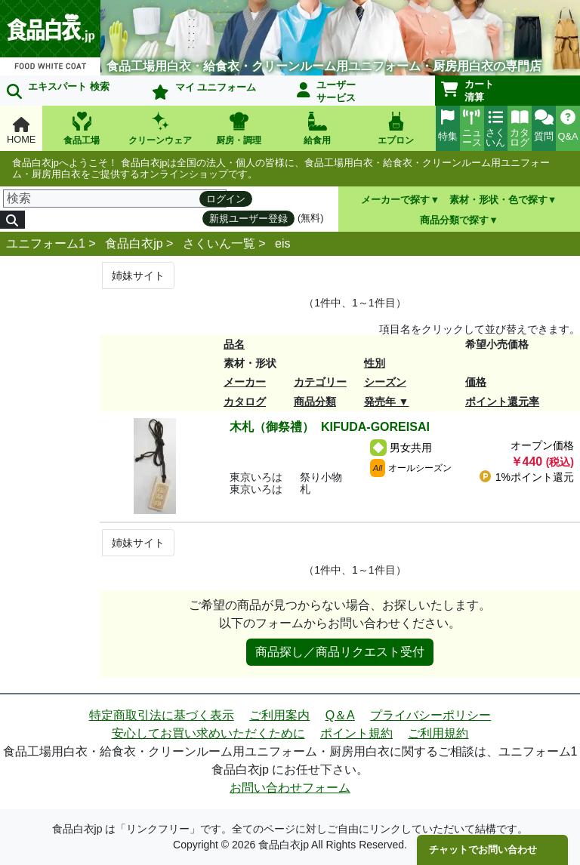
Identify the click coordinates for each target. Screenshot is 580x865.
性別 (374, 363)
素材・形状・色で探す (498, 199)
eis (282, 243)
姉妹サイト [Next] (138, 275)
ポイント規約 (356, 733)
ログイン (225, 199)
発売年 (380, 402)
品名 (234, 344)
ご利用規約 (438, 733)
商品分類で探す (454, 220)
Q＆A (340, 715)
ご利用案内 (279, 715)
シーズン (385, 382)
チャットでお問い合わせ (483, 849)
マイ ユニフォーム (204, 91)
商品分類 (315, 402)
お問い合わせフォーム (290, 787)
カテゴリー (320, 382)
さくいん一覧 (219, 243)
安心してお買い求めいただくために (208, 733)
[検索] (115, 198)
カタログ (245, 402)
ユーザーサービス (326, 91)
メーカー (245, 382)
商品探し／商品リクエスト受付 (339, 651)
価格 (475, 382)
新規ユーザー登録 (248, 218)
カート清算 (467, 90)
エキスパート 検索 (58, 90)
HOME (21, 131)
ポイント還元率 (502, 402)
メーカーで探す (395, 199)
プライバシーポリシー (430, 715)
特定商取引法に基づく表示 (161, 715)
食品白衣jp (133, 243)
